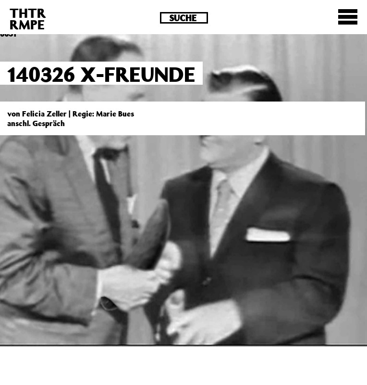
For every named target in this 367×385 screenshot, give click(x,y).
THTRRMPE (28, 18)
